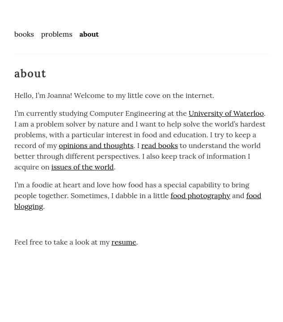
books (24, 34)
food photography (200, 195)
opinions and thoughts (96, 145)
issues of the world (82, 166)
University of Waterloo (226, 113)
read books (159, 145)
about (89, 34)
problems (56, 34)
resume (123, 241)
